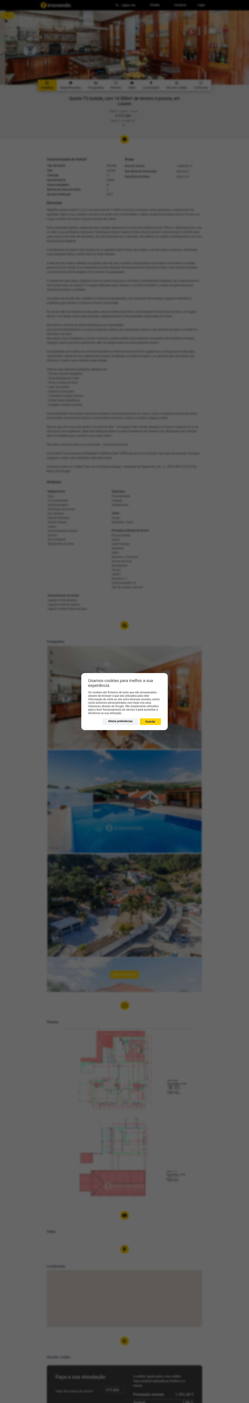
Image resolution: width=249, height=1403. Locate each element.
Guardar (150, 721)
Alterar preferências (120, 721)
